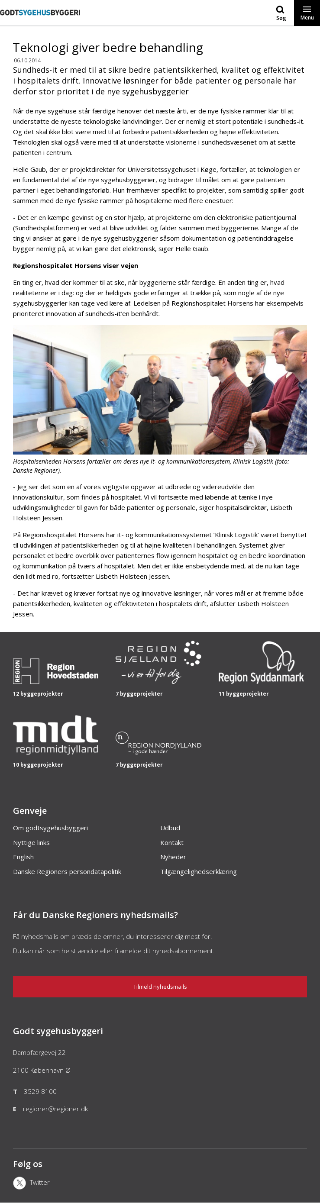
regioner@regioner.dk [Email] (55, 1108)
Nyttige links (31, 842)
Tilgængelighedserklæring (198, 871)
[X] (61, 1184)
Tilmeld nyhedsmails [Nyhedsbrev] (160, 986)
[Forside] (40, 21)
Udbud (170, 827)
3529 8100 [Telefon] (40, 1091)
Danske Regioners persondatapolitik (67, 871)
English (23, 856)
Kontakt (172, 842)
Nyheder (173, 856)
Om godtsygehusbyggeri (50, 827)
